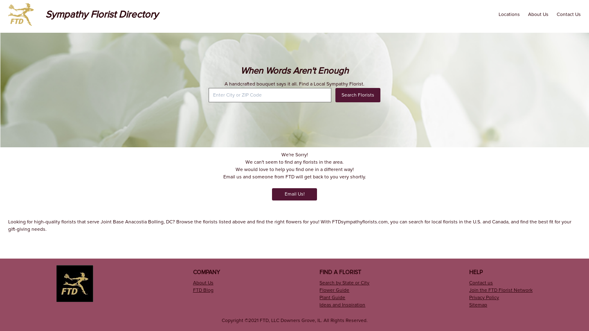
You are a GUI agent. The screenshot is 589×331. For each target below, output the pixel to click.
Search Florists (358, 95)
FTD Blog (203, 290)
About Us (538, 14)
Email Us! (295, 194)
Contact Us (569, 14)
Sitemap (478, 305)
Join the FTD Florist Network (501, 290)
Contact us (481, 283)
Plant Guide (332, 298)
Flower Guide (334, 290)
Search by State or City (344, 283)
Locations (509, 14)
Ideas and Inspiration (342, 305)
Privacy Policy (484, 298)
